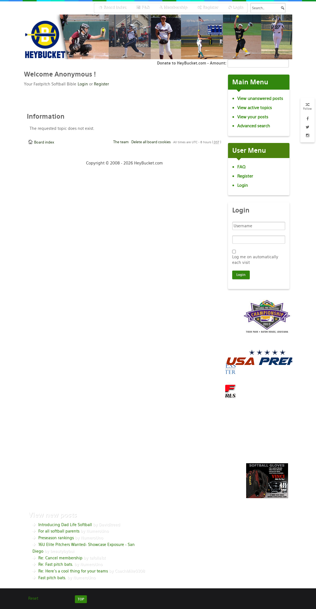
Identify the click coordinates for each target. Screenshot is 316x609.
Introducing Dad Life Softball (65, 524)
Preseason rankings (56, 538)
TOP (81, 599)
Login (83, 84)
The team (121, 142)
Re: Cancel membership (60, 558)
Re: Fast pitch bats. (55, 564)
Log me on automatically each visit (255, 260)
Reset (33, 598)
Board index (44, 142)
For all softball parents (58, 531)
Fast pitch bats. (52, 577)
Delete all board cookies (151, 142)
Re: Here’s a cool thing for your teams (73, 571)
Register (101, 84)
